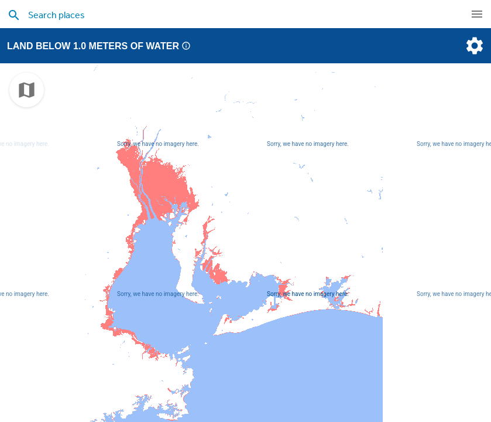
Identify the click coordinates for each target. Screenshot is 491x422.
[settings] (473, 45)
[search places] (218, 14)
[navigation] (477, 14)
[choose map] (26, 90)
